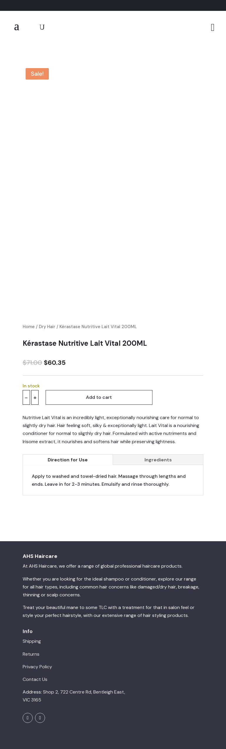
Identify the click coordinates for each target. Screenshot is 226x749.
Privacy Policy (37, 643)
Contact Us (35, 656)
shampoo (114, 555)
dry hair (167, 563)
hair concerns (114, 563)
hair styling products (165, 592)
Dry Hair (47, 303)
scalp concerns (63, 571)
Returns (31, 630)
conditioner (143, 555)
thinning (31, 571)
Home (29, 303)
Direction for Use (68, 436)
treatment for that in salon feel (155, 584)
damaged (148, 563)
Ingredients (158, 436)
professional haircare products (148, 542)
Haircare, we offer (58, 542)
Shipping (32, 618)
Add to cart (100, 374)
